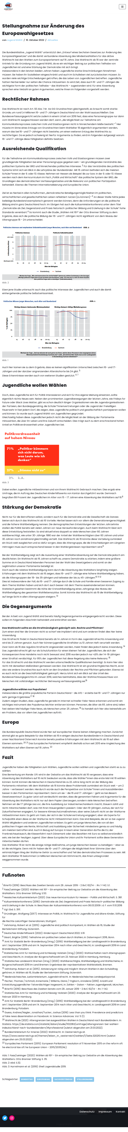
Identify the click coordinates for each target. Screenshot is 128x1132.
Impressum (105, 1116)
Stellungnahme (86, 1084)
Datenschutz (86, 1116)
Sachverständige (64, 1084)
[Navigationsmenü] (122, 6)
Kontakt (120, 1116)
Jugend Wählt (15, 40)
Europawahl (43, 1084)
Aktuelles (53, 40)
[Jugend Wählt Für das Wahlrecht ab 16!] (7, 6)
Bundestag (27, 1084)
